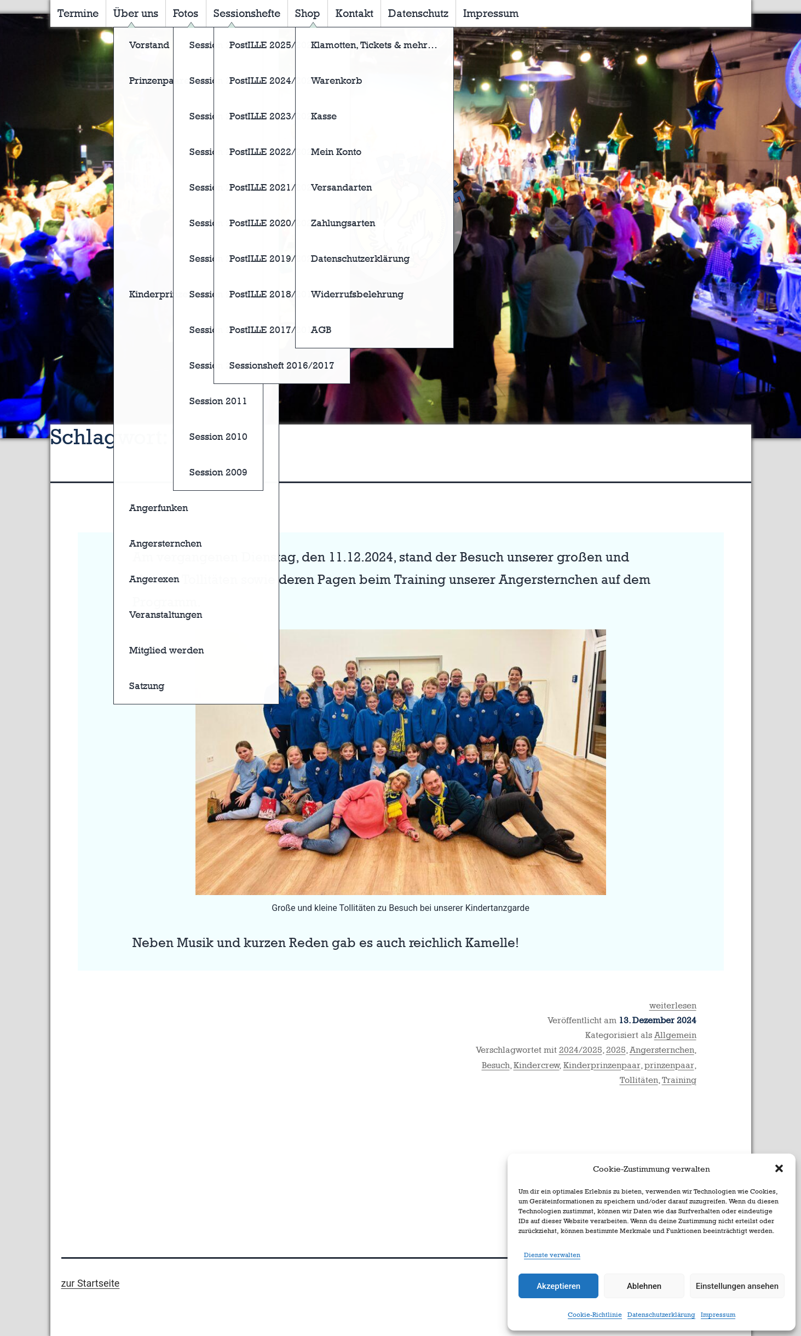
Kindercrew (537, 1065)
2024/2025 (580, 1050)
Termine (78, 13)
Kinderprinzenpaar (602, 1065)
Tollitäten (639, 1080)
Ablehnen (644, 1286)
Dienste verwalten (552, 1255)
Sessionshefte (247, 13)
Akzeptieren (558, 1286)
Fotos (185, 13)
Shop (307, 13)
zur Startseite (90, 1283)
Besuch (496, 1065)
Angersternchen (662, 1050)
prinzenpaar (669, 1065)
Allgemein (675, 1035)
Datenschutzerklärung (661, 1314)
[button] (779, 1168)
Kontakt (354, 13)
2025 (616, 1050)
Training (679, 1080)
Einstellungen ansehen (737, 1286)
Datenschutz (418, 13)
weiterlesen (672, 1005)
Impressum (718, 1314)
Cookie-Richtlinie (595, 1314)
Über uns (135, 13)
